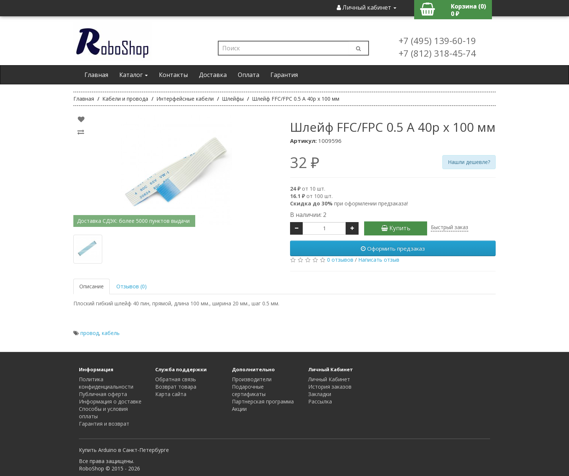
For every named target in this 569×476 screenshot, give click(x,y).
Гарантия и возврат (104, 423)
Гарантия (284, 75)
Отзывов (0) (131, 286)
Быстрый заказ (449, 227)
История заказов (330, 386)
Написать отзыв (378, 259)
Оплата (248, 75)
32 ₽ (304, 162)
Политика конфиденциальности (106, 383)
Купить (395, 228)
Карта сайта (170, 394)
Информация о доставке (110, 401)
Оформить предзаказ (393, 248)
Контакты (173, 75)
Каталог (133, 75)
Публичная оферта (103, 394)
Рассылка (320, 401)
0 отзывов (340, 259)
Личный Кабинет (329, 379)
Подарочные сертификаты (249, 390)
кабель (111, 332)
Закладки (319, 394)
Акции (239, 408)
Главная (96, 75)
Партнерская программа (263, 401)
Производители (252, 379)
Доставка (213, 75)
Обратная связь (175, 379)
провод (89, 332)
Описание (91, 286)
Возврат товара (175, 386)
